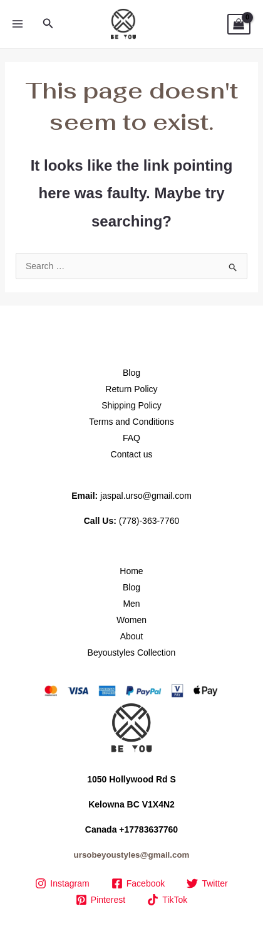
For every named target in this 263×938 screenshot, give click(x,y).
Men (131, 604)
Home (131, 571)
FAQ (131, 438)
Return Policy (131, 389)
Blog (131, 373)
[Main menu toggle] (17, 24)
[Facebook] (138, 883)
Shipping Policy (131, 405)
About (131, 636)
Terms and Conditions (131, 422)
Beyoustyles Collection (132, 653)
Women (131, 620)
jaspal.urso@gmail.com (146, 496)
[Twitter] (207, 883)
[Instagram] (62, 883)
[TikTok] (167, 899)
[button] (48, 24)
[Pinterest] (100, 899)
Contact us (132, 454)
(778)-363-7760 (149, 521)
